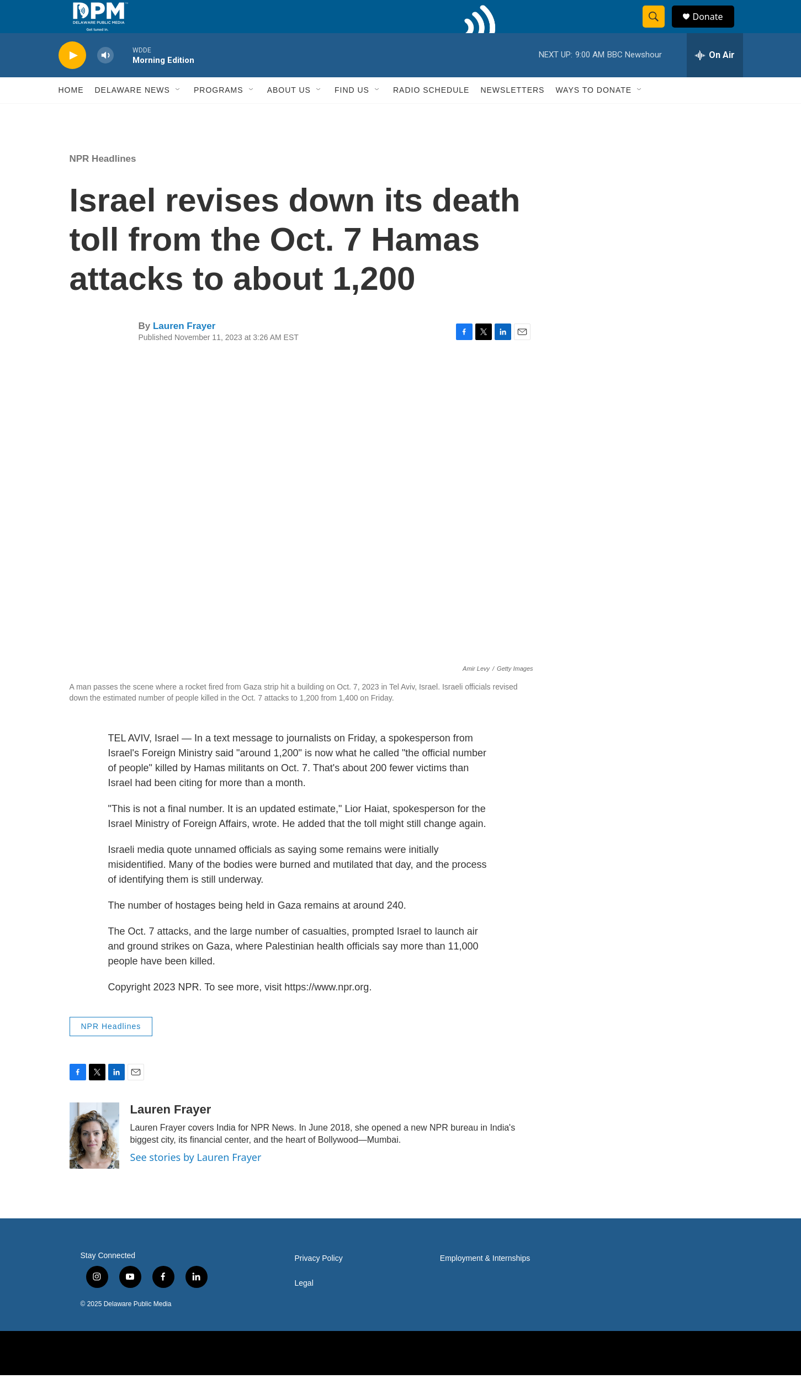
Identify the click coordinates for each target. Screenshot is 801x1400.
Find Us (352, 114)
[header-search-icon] (659, 29)
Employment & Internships (485, 1283)
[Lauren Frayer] (94, 1160)
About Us (289, 114)
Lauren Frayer (184, 351)
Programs (218, 114)
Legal (304, 1308)
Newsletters (512, 114)
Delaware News (132, 114)
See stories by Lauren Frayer (196, 1182)
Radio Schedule (431, 114)
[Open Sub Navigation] (178, 114)
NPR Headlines (103, 183)
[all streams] (715, 80)
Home (71, 114)
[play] (72, 80)
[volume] (105, 80)
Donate (715, 29)
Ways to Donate (593, 114)
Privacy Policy (319, 1283)
